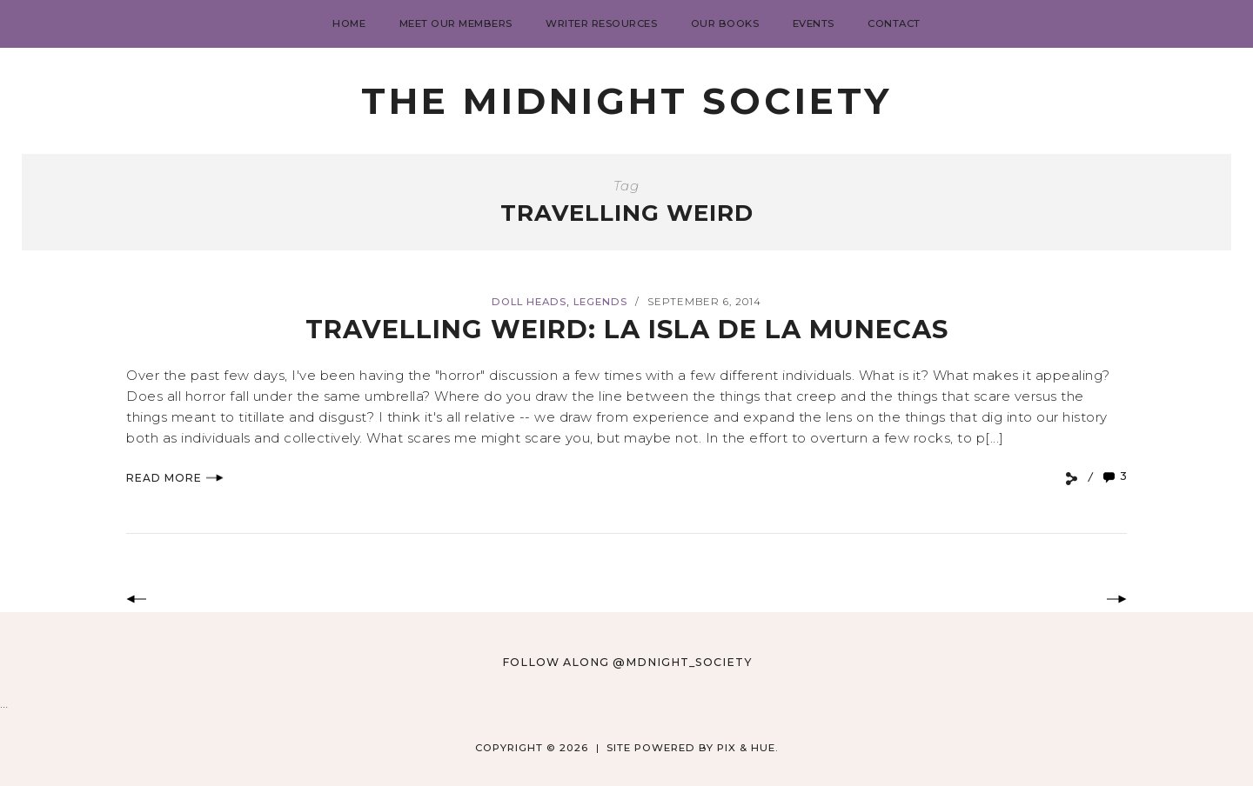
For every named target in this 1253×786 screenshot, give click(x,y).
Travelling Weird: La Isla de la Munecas (626, 329)
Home (348, 23)
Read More (175, 477)
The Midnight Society (626, 100)
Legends (600, 302)
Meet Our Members (456, 23)
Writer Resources (601, 23)
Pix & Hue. (748, 748)
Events (813, 23)
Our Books (725, 23)
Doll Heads (529, 302)
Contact (894, 23)
